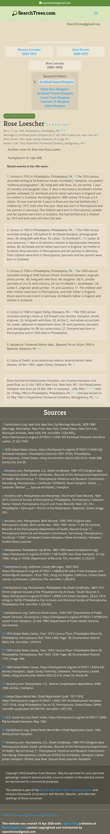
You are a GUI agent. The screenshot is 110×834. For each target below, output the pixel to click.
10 (3, 634)
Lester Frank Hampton (55, 97)
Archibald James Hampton (56, 82)
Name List (50, 815)
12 (3, 667)
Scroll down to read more (19, 116)
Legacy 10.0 (70, 823)
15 (3, 717)
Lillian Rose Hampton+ (55, 89)
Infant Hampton (55, 106)
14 (3, 696)
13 (3, 684)
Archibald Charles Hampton (55, 93)
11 (3, 650)
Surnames (34, 815)
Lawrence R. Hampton (55, 101)
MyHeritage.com (13, 827)
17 (3, 742)
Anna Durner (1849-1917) (80, 52)
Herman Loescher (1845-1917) (29, 52)
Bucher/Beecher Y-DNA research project (66, 790)
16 (3, 730)
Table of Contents (13, 815)
